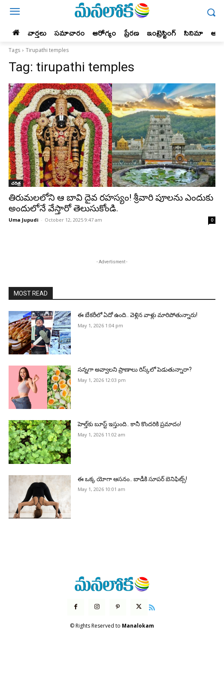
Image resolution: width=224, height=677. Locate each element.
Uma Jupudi (24, 220)
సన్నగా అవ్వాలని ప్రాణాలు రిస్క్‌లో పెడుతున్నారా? (135, 369)
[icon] (152, 606)
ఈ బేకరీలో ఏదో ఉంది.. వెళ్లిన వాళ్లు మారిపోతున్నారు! (137, 314)
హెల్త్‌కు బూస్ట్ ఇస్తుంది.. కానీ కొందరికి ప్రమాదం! (129, 424)
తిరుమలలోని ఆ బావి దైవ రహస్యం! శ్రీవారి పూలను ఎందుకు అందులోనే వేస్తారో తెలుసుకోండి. (111, 202)
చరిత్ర (16, 183)
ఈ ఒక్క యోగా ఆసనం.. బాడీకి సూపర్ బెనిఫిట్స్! (132, 479)
